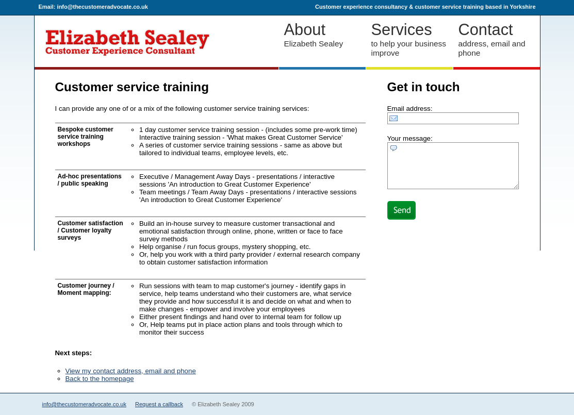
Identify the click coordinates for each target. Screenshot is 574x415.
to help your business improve (409, 39)
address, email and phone (496, 39)
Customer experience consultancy (361, 7)
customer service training (449, 7)
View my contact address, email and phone (130, 371)
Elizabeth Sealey (322, 34)
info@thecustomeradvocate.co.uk (84, 404)
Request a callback (159, 404)
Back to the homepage (99, 379)
